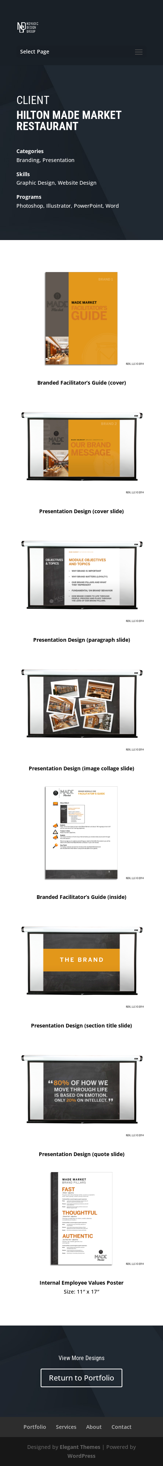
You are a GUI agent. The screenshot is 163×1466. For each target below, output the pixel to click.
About (94, 1426)
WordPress (81, 1455)
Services (66, 1426)
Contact (122, 1426)
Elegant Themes (80, 1446)
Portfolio (34, 1426)
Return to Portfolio (81, 1378)
